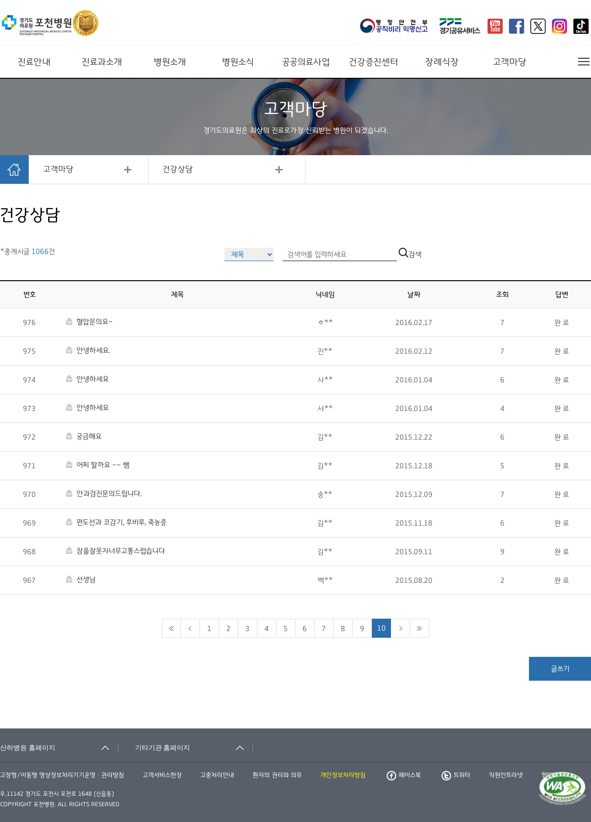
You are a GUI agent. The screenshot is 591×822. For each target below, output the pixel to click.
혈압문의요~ (89, 322)
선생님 (80, 579)
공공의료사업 (306, 62)
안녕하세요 (87, 379)
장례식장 (442, 62)
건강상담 (178, 169)
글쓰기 (560, 669)
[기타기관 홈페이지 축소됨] (194, 747)
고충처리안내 (217, 775)
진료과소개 (102, 62)
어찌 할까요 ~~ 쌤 (97, 465)
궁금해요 (84, 436)
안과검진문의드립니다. (104, 493)
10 (381, 628)
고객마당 (510, 62)
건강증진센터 (373, 62)
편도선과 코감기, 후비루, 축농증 (116, 522)
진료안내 (34, 62)
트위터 (456, 775)
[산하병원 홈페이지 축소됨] (59, 747)
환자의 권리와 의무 (277, 775)
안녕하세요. (88, 350)
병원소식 (238, 62)
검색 (410, 254)
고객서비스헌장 (162, 775)
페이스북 (404, 775)
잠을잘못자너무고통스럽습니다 (115, 551)
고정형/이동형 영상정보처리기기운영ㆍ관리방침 (62, 775)
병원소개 (170, 62)
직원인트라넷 (506, 775)
